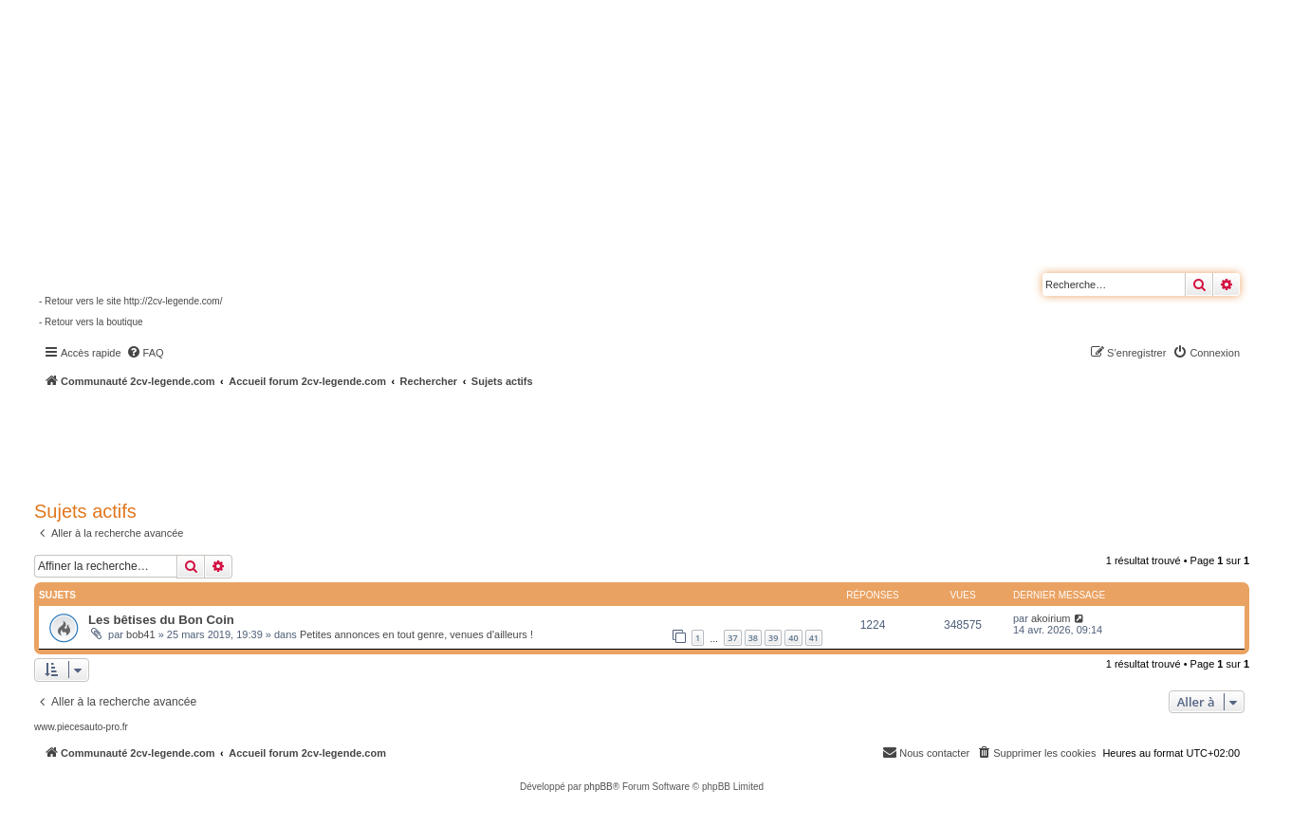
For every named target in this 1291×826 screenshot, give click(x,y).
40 (793, 638)
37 (732, 638)
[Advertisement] (508, 441)
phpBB (598, 786)
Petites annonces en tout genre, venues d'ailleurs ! (416, 634)
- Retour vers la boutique (91, 322)
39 (773, 638)
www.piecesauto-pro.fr (81, 727)
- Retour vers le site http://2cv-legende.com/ (130, 301)
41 (814, 638)
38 (753, 638)
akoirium (1051, 618)
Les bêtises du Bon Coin (161, 620)
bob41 (141, 634)
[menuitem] (145, 352)
